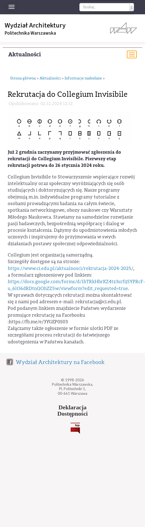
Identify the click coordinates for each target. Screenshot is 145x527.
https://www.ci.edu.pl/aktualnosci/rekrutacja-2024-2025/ (70, 268)
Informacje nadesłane (83, 78)
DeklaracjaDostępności (72, 410)
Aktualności (24, 55)
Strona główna (23, 78)
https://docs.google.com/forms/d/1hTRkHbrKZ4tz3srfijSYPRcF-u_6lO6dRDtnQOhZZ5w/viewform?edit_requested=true (76, 284)
